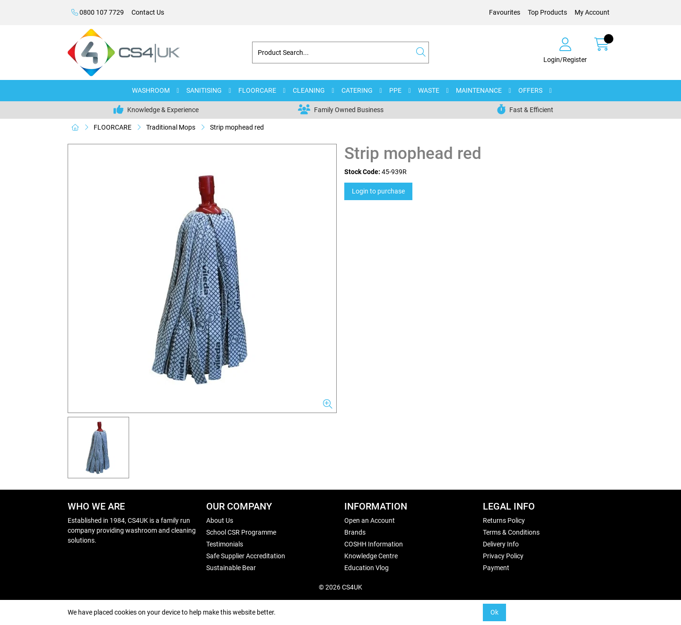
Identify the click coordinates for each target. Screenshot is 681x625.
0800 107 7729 (97, 12)
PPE (395, 90)
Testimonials (224, 544)
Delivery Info (501, 544)
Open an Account (369, 520)
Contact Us (147, 12)
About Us (219, 520)
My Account (592, 12)
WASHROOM (151, 90)
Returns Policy (504, 520)
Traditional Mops (170, 127)
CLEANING (309, 90)
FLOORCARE (257, 90)
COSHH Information (373, 544)
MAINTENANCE (479, 90)
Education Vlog (366, 568)
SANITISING (204, 90)
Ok (494, 612)
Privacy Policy (503, 556)
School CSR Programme (241, 532)
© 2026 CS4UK (340, 587)
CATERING (357, 90)
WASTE (428, 90)
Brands (355, 532)
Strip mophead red (237, 127)
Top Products (547, 12)
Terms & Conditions (511, 532)
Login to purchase (378, 191)
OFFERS (530, 90)
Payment (496, 568)
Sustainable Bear (231, 568)
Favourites (504, 12)
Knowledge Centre (371, 556)
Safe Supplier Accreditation (245, 556)
